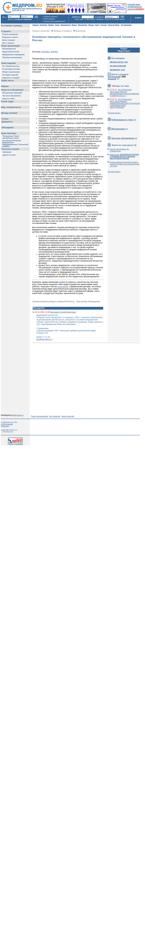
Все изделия (54, 416)
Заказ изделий (67, 416)
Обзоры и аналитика (41, 31)
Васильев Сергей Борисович (63, 312)
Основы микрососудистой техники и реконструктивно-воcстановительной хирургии (124, 164)
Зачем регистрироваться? (54, 21)
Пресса (74, 25)
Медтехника (80, 31)
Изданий (112, 79)
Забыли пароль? (51, 17)
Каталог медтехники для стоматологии (119, 150)
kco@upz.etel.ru (43, 339)
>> (51, 339)
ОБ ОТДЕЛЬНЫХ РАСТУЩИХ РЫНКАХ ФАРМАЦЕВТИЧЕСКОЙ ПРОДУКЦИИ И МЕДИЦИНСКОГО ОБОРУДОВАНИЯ (125, 103)
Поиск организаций (39, 416)
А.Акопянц (5, 426)
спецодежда (62, 286)
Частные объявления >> (124, 138)
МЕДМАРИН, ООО (117, 70)
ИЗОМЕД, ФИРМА (49, 52)
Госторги (103, 25)
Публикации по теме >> (123, 120)
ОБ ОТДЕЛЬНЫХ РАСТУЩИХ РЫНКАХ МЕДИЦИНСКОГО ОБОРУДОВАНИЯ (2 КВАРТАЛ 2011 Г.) (124, 93)
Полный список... (114, 113)
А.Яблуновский (7, 424)
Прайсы (51, 25)
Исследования (126, 25)
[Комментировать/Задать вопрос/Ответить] (53, 301)
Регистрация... (50, 19)
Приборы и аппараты (62, 31)
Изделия (35, 25)
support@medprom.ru (9, 430)
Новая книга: (124, 156)
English (138, 18)
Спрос (57, 25)
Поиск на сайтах (114, 25)
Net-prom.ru (18, 415)
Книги (97, 25)
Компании (43, 25)
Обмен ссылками (15, 443)
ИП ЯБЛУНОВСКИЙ (118, 66)
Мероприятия (65, 25)
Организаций (114, 77)
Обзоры (91, 25)
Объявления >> (119, 129)
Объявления (82, 25)
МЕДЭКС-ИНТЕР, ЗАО (119, 62)
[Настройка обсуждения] (88, 301)
